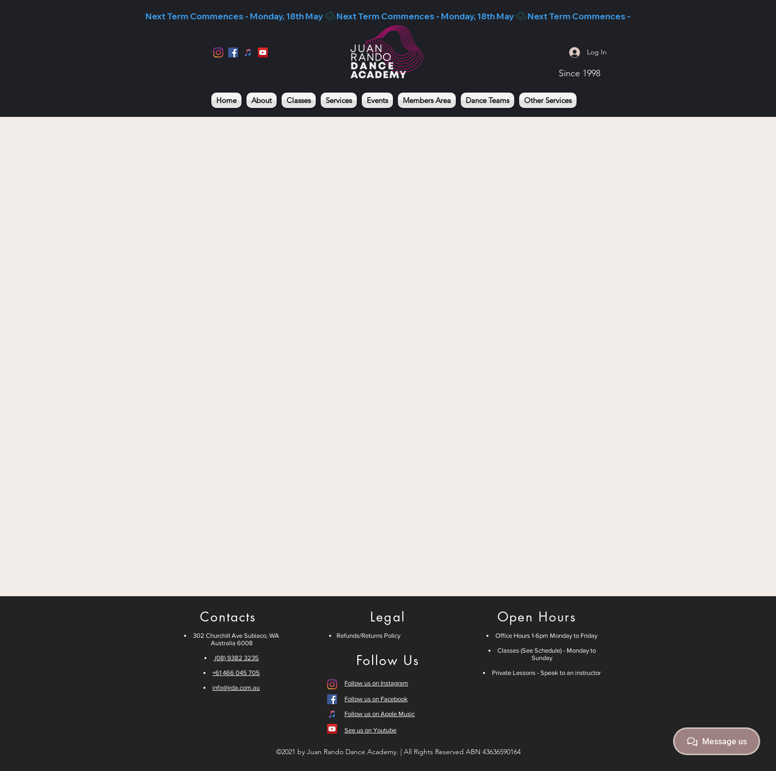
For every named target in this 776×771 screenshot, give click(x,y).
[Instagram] (218, 52)
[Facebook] (233, 52)
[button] (298, 100)
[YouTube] (263, 52)
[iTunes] (248, 52)
